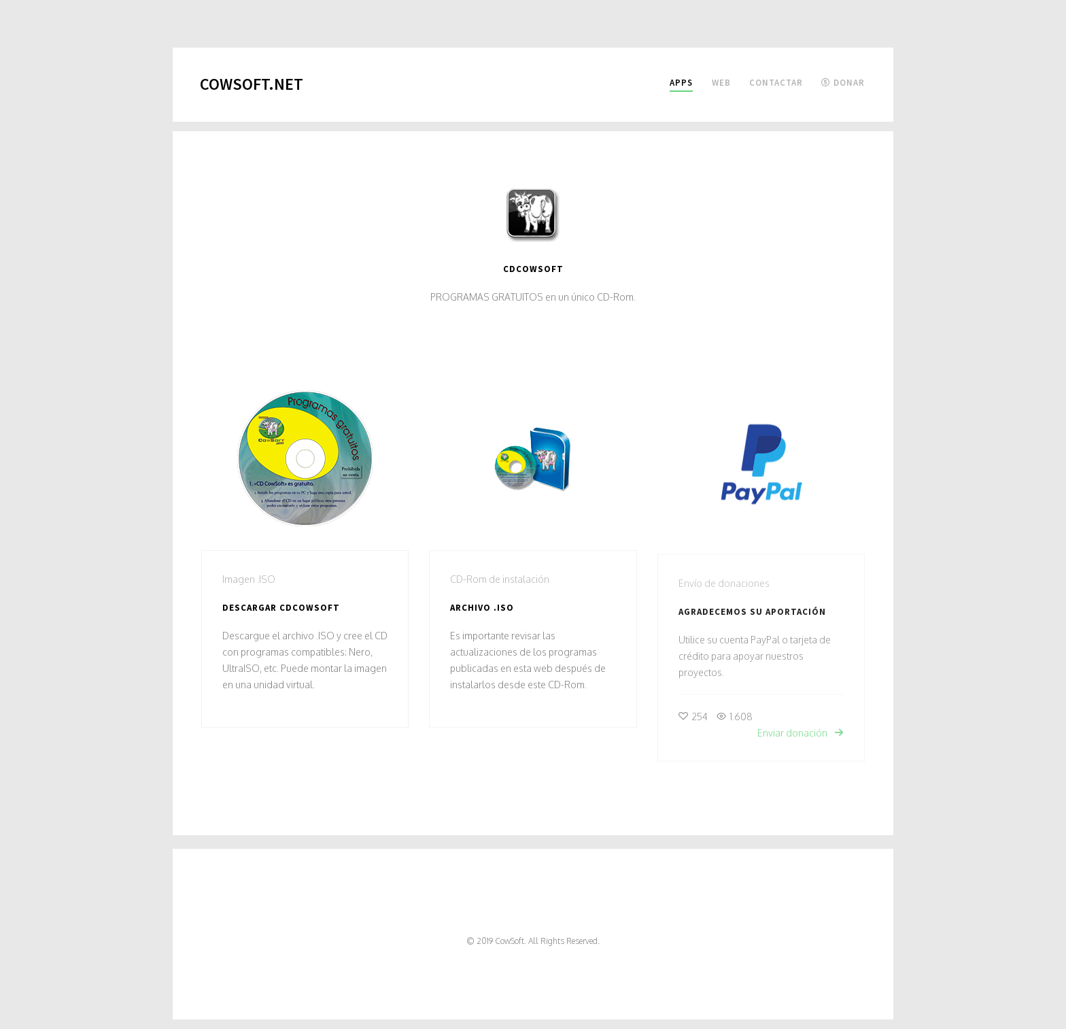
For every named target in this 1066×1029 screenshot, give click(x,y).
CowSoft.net (251, 84)
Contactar (776, 82)
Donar (843, 82)
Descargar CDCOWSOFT (281, 607)
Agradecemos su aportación (752, 619)
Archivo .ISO (482, 609)
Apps (681, 82)
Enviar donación (800, 740)
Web (721, 82)
